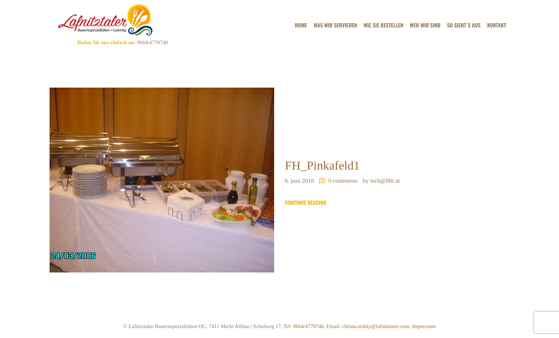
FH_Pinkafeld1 (322, 165)
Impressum (424, 326)
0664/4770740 (151, 42)
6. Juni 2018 (299, 180)
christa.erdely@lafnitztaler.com (376, 326)
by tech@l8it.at (381, 180)
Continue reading (306, 202)
